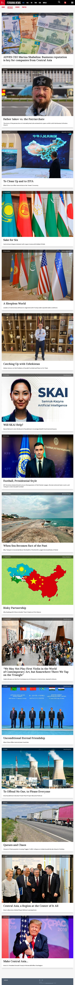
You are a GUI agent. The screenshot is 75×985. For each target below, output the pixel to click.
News (3, 7)
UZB (41, 3)
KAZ (23, 3)
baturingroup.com (49, 983)
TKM (36, 3)
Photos (24, 7)
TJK (32, 3)
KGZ (28, 3)
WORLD (46, 3)
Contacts (6, 980)
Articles (10, 7)
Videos (18, 7)
